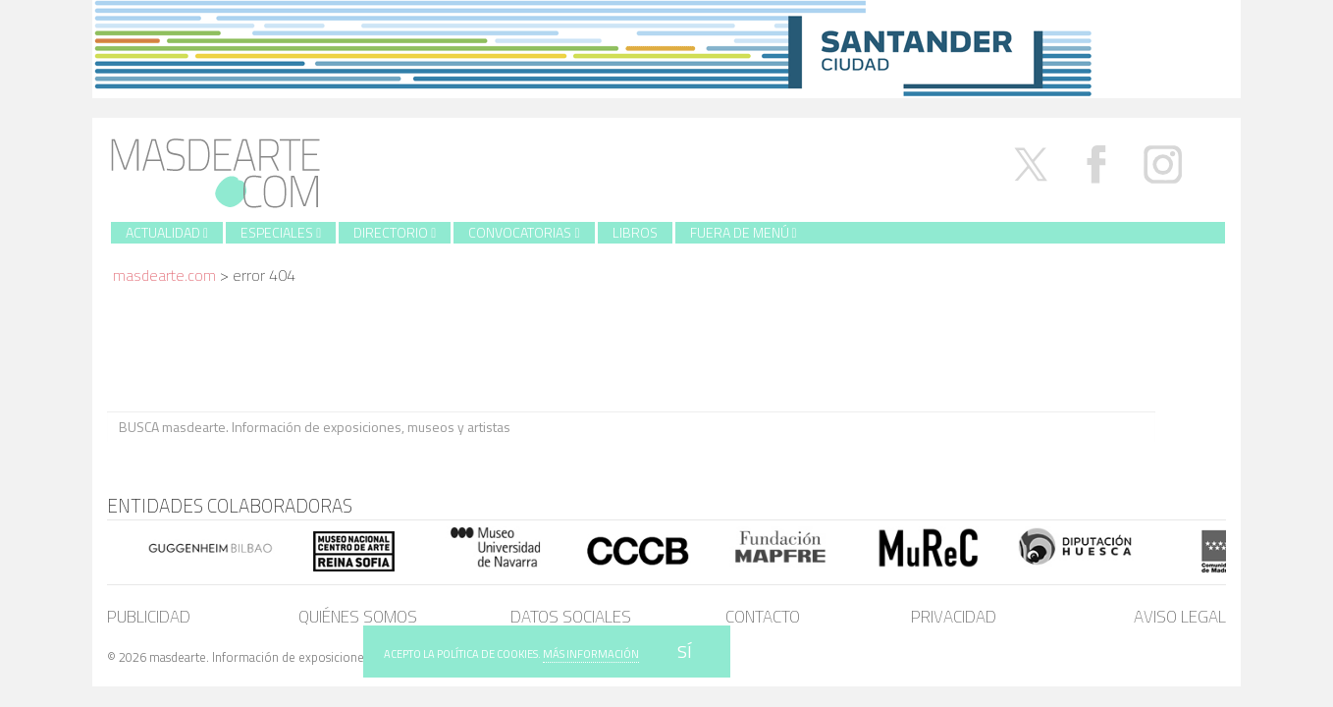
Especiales (280, 232)
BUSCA (1190, 425)
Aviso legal (1180, 616)
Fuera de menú (743, 232)
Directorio (394, 232)
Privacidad (953, 616)
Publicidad (148, 616)
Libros (635, 232)
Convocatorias (523, 232)
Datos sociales (570, 616)
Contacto (762, 616)
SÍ (684, 651)
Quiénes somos (357, 616)
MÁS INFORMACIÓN (591, 654)
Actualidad (167, 232)
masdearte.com (164, 275)
